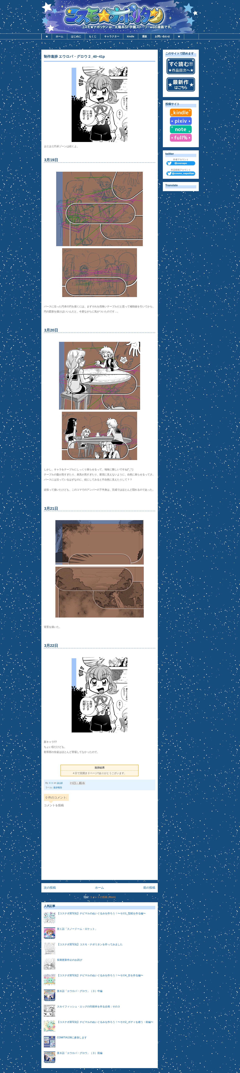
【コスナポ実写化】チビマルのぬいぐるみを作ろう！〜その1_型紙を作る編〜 (101, 913)
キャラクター (111, 36)
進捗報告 (57, 787)
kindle (130, 36)
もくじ (92, 36)
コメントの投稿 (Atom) (103, 897)
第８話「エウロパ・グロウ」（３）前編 (79, 1053)
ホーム (59, 36)
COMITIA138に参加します (72, 1037)
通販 (144, 36)
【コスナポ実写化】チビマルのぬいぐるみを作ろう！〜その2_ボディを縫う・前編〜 (105, 1022)
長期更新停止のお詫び (69, 960)
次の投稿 (50, 887)
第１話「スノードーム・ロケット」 (77, 929)
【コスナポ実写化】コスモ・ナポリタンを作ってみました (90, 944)
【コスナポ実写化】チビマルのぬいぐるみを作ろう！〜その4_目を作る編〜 (100, 975)
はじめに (76, 36)
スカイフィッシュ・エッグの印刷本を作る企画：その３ (88, 1006)
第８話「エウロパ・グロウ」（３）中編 (79, 991)
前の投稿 (149, 887)
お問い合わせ (162, 36)
